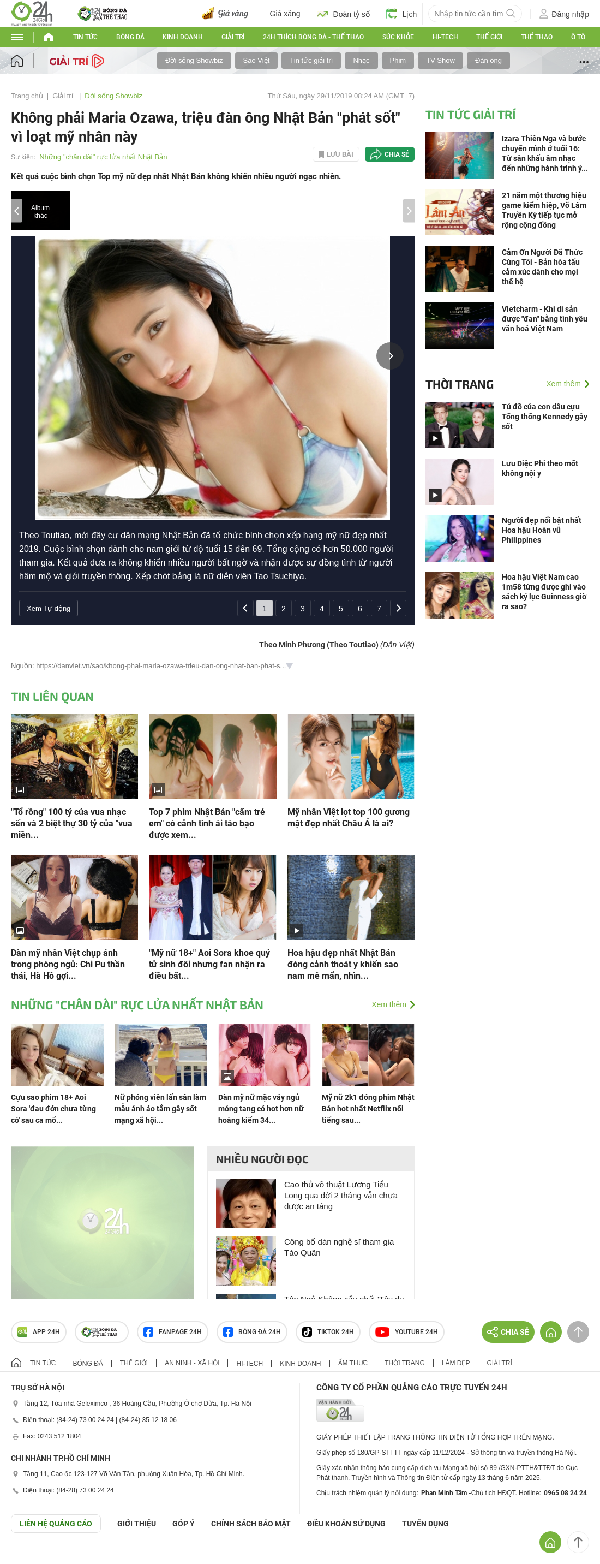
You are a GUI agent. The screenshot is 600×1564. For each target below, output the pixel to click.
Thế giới (489, 37)
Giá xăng (285, 13)
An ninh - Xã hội (192, 1363)
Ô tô (578, 37)
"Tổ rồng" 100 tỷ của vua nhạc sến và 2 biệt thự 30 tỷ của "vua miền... (72, 823)
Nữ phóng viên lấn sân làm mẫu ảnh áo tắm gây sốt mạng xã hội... (160, 1109)
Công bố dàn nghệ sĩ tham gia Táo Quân (339, 1247)
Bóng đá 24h (252, 1332)
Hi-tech (445, 37)
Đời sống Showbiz (194, 60)
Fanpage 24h (172, 1332)
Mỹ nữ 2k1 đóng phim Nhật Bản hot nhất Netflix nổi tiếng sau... (368, 1109)
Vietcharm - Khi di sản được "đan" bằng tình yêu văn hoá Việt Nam (544, 319)
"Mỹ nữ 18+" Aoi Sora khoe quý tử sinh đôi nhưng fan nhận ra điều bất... (209, 964)
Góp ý (183, 1523)
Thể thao (537, 37)
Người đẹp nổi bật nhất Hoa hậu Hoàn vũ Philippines (541, 530)
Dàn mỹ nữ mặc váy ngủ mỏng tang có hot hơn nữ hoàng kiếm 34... (261, 1109)
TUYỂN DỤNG (425, 1523)
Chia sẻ (397, 154)
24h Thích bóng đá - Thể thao (313, 37)
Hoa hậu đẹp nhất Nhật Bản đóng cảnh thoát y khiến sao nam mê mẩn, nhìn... (342, 964)
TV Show (440, 60)
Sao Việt (256, 60)
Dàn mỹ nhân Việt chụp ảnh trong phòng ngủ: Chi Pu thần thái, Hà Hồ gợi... (68, 964)
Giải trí (232, 37)
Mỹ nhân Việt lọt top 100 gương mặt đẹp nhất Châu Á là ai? (348, 818)
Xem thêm (388, 1004)
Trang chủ (27, 96)
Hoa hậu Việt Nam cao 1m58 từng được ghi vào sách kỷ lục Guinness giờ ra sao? (544, 592)
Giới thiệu (136, 1523)
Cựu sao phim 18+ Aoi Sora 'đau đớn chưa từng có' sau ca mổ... (53, 1109)
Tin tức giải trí (311, 60)
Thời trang (459, 384)
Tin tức (85, 37)
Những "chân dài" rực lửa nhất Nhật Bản (103, 157)
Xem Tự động (48, 608)
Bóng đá (130, 37)
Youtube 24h (406, 1332)
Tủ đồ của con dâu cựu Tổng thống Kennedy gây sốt (544, 416)
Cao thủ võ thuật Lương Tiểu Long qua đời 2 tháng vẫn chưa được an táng (341, 1195)
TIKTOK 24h (328, 1332)
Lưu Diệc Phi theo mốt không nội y (540, 468)
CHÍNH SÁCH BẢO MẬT (251, 1523)
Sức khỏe (398, 37)
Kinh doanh (183, 37)
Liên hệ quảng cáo (56, 1523)
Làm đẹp (456, 1363)
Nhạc (361, 60)
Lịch (401, 13)
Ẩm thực (353, 1363)
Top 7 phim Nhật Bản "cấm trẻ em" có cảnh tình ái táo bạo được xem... (207, 823)
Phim (398, 60)
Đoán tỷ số (343, 13)
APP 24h (38, 1332)
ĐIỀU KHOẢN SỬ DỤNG (346, 1523)
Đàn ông (488, 60)
